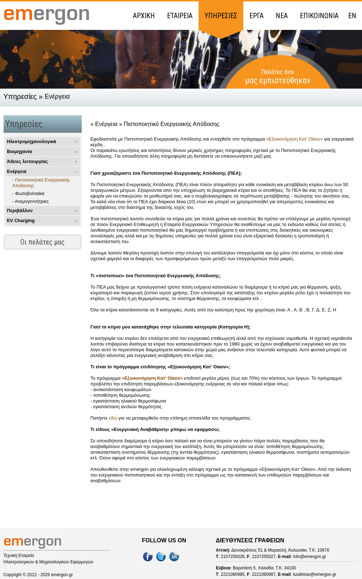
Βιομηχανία (19, 151)
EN (352, 15)
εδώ (113, 418)
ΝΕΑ (282, 15)
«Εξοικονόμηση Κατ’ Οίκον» (294, 139)
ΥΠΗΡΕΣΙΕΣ (221, 15)
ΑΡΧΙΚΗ (144, 15)
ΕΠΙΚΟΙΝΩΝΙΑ (319, 15)
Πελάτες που (277, 76)
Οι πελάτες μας (42, 242)
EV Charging (21, 220)
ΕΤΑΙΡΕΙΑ (180, 15)
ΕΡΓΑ (256, 15)
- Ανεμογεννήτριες (30, 201)
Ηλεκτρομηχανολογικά (31, 141)
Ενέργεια (17, 171)
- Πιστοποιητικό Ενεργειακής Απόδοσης (41, 182)
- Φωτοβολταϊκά (28, 193)
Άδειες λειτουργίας (27, 161)
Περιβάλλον (20, 210)
